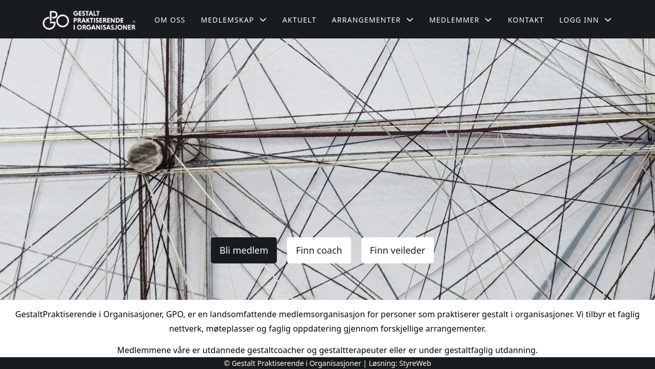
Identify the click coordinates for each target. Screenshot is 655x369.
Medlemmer (461, 20)
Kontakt (526, 20)
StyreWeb (415, 363)
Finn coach (319, 250)
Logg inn (585, 20)
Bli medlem (244, 250)
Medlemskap (234, 20)
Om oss (170, 20)
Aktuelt (299, 20)
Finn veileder (397, 250)
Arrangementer (373, 20)
